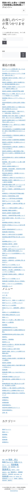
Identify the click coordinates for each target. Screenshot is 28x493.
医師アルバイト (6, 298)
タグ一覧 (4, 295)
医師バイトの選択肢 (8, 322)
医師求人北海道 (6, 356)
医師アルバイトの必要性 (9, 305)
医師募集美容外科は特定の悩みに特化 (13, 334)
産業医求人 (5, 400)
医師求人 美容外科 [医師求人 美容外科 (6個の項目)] (7, 474)
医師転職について (7, 286)
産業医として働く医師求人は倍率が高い (13, 388)
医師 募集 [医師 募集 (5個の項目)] (5, 459)
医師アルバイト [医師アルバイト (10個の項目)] (8, 462)
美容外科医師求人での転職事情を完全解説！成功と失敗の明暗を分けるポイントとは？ (13, 131)
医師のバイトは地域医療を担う (11, 312)
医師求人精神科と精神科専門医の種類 (13, 91)
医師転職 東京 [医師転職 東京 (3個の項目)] (18, 476)
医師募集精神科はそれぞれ (9, 327)
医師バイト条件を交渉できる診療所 (12, 234)
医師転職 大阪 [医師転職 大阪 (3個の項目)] (12, 476)
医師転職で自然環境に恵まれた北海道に (13, 281)
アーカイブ (5, 293)
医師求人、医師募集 (8, 339)
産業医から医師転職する (9, 258)
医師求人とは (6, 342)
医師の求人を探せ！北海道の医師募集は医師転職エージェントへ (13, 4)
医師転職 (4, 370)
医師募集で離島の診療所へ (9, 210)
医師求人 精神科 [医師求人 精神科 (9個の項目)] (17, 472)
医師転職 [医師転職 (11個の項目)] (5, 476)
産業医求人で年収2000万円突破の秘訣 (13, 193)
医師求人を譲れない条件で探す (11, 349)
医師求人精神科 (6, 363)
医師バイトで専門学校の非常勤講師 (12, 198)
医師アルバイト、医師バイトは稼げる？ (13, 300)
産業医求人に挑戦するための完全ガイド (13, 177)
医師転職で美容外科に (8, 232)
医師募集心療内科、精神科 (9, 244)
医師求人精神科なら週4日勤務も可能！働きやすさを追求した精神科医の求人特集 (13, 153)
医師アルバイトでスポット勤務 (11, 201)
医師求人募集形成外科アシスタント (12, 229)
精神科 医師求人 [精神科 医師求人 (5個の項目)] (18, 478)
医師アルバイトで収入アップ (10, 246)
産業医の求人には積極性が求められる (13, 390)
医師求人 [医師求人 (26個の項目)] (6, 469)
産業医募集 (5, 397)
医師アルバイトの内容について (11, 265)
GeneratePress (14, 490)
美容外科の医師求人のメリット (11, 407)
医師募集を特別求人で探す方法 (11, 222)
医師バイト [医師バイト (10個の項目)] (18, 462)
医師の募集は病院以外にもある (11, 315)
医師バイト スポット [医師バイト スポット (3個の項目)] (6, 464)
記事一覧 (4, 412)
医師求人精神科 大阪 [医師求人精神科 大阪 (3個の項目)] (18, 474)
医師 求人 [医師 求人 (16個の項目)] (13, 459)
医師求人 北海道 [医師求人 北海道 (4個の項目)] (15, 469)
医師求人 (4, 337)
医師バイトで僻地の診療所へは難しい (13, 208)
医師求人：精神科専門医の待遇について (13, 215)
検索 (3, 51)
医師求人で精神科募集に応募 (10, 196)
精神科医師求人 (6, 405)
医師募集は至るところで (9, 241)
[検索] (4, 42)
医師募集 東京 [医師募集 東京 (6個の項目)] (15, 467)
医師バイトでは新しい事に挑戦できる (13, 320)
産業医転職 (5, 402)
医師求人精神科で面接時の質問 (11, 213)
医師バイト (5, 317)
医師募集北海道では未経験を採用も (12, 267)
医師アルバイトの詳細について (11, 278)
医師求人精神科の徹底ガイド (10, 166)
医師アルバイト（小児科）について (12, 303)
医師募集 (4, 325)
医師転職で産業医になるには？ (11, 376)
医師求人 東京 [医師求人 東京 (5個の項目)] (6, 472)
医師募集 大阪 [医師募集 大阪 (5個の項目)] (6, 467)
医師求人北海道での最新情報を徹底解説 (13, 140)
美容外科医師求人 (7, 410)
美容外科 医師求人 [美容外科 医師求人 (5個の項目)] (7, 480)
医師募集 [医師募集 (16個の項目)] (15, 464)
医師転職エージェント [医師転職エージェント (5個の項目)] (7, 478)
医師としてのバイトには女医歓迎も (12, 283)
